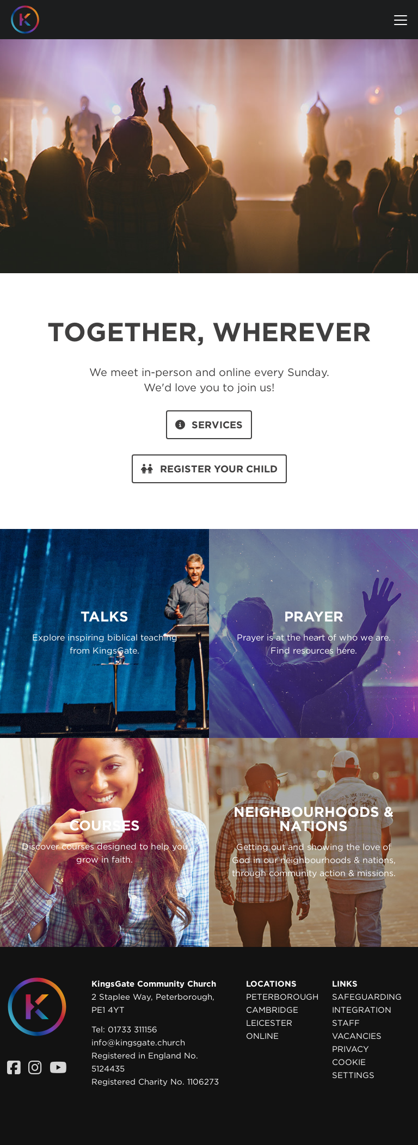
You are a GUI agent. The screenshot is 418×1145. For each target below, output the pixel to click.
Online (262, 1036)
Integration (361, 1010)
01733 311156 (132, 1030)
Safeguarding (367, 997)
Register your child (209, 469)
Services (209, 424)
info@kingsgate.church (138, 1043)
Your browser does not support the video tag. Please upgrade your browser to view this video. (209, 143)
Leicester (269, 1023)
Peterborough (282, 997)
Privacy (350, 1049)
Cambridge (272, 1010)
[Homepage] (33, 19)
